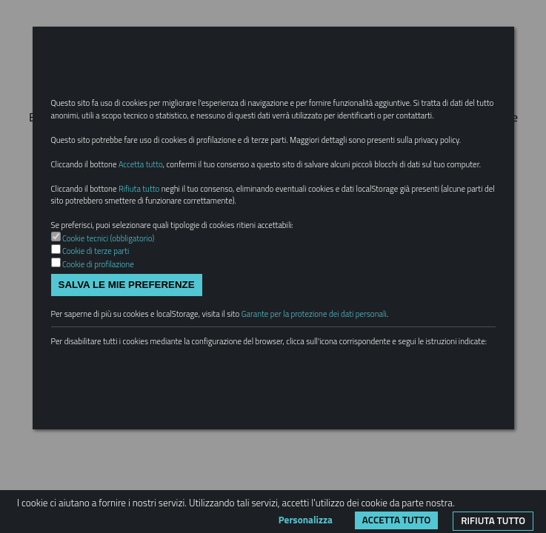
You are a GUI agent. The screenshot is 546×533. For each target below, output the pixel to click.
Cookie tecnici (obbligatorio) (108, 238)
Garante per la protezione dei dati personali (314, 314)
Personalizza (306, 519)
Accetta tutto (396, 519)
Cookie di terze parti (95, 251)
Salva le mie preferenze (127, 284)
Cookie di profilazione (98, 264)
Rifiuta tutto (493, 520)
